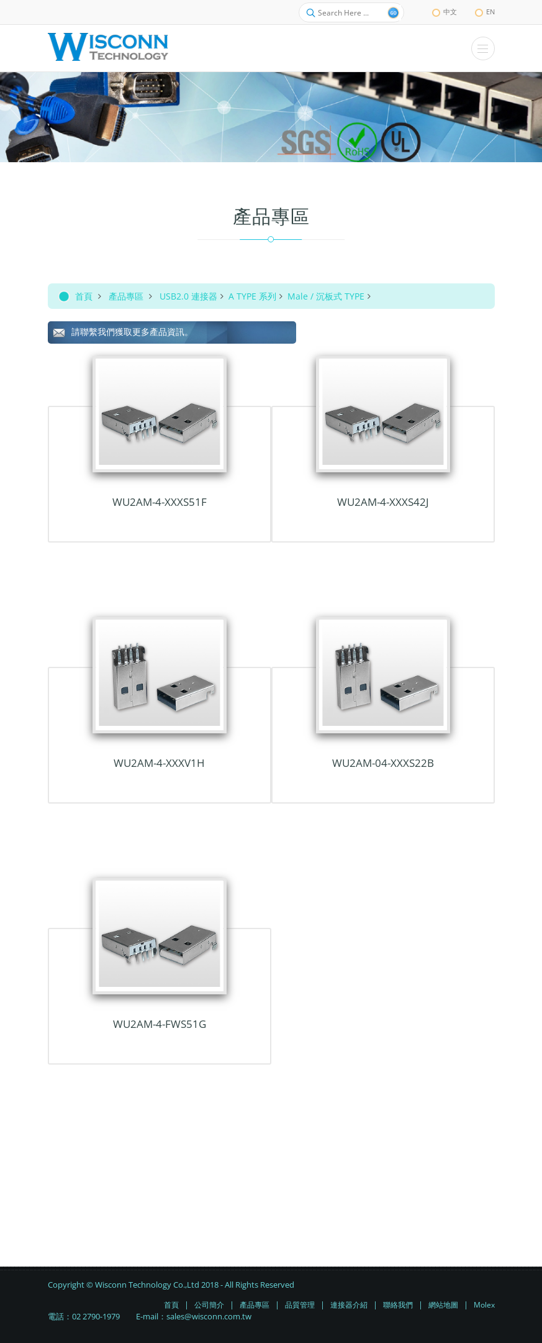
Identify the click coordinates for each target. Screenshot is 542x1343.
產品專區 (126, 296)
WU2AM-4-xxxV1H (159, 763)
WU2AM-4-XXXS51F (159, 502)
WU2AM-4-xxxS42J (383, 502)
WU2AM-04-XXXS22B (383, 763)
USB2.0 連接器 (188, 296)
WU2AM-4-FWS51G (159, 1024)
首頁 (84, 296)
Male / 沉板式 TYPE (325, 296)
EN (485, 11)
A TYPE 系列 (252, 296)
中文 (444, 11)
